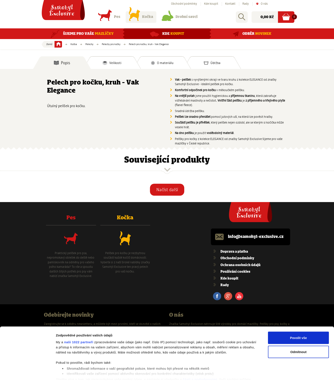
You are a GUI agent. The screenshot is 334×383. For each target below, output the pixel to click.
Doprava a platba (234, 251)
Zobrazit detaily (68, 374)
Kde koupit (211, 4)
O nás (264, 4)
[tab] (62, 62)
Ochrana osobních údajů (240, 265)
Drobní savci (179, 18)
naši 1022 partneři (78, 327)
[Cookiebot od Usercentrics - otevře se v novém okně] (27, 374)
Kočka (141, 18)
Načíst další (167, 189)
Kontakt (230, 4)
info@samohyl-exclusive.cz (256, 237)
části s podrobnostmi (200, 365)
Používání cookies (235, 271)
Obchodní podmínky (184, 4)
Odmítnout (298, 337)
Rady (245, 4)
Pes (109, 18)
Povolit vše (298, 323)
